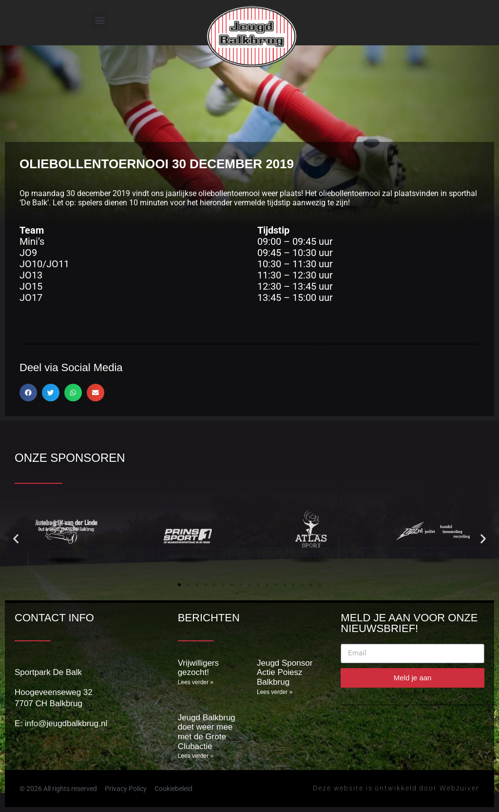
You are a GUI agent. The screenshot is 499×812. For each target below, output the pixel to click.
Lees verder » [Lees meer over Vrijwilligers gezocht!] (195, 682)
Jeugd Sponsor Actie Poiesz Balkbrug (284, 672)
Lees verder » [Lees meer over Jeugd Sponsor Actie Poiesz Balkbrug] (274, 692)
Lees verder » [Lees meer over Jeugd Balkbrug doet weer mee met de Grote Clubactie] (195, 756)
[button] (100, 20)
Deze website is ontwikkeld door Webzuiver (396, 788)
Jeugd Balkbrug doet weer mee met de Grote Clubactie (206, 732)
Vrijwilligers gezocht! (198, 667)
